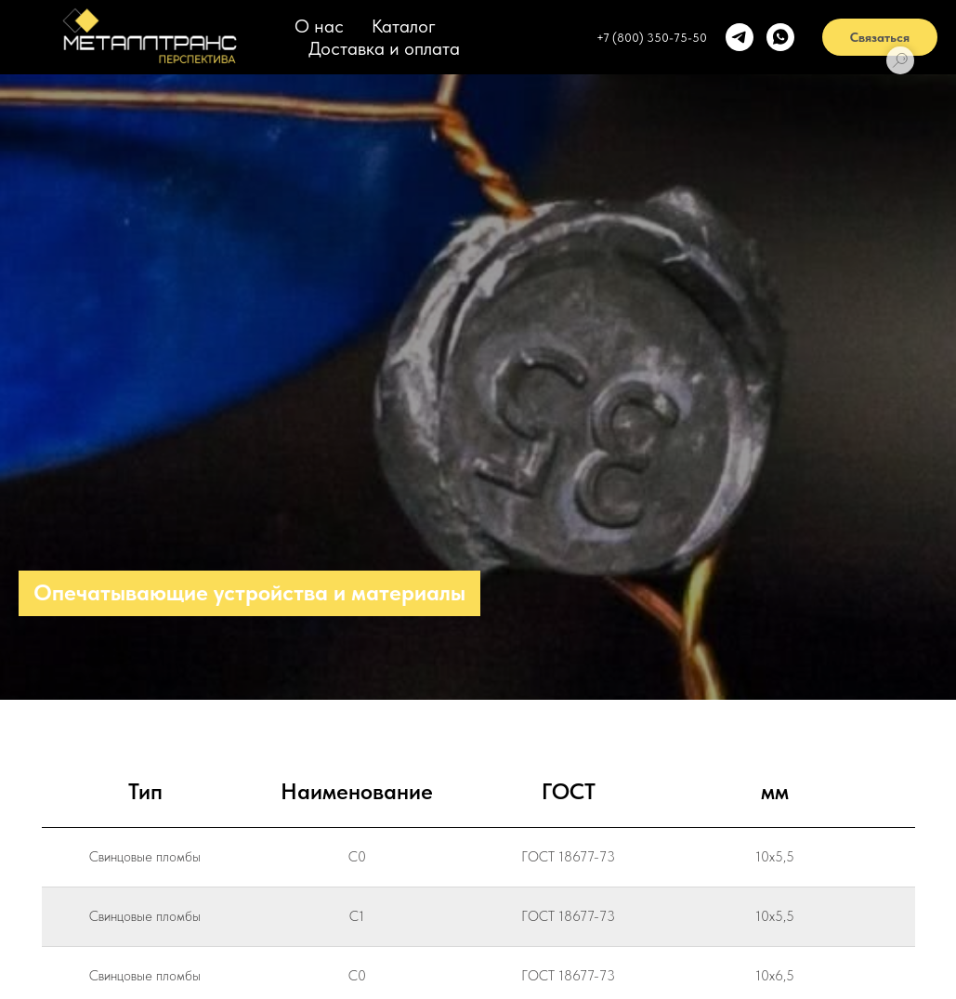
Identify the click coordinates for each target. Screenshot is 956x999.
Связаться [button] (880, 37)
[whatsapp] (780, 37)
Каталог (404, 26)
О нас (319, 26)
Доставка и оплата (384, 48)
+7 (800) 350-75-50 (651, 38)
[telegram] (739, 37)
